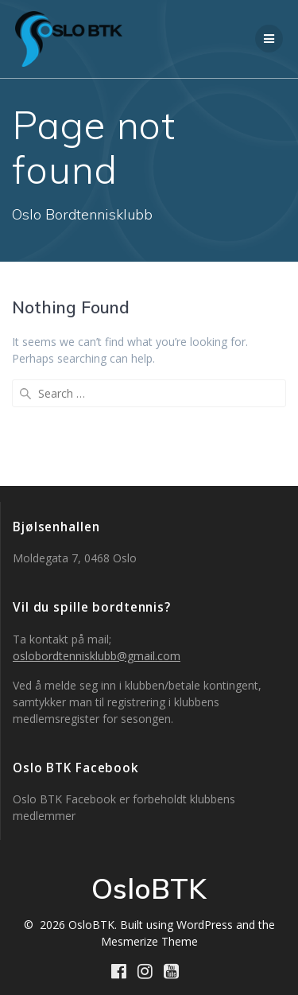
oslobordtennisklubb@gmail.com (96, 655)
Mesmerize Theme (149, 941)
